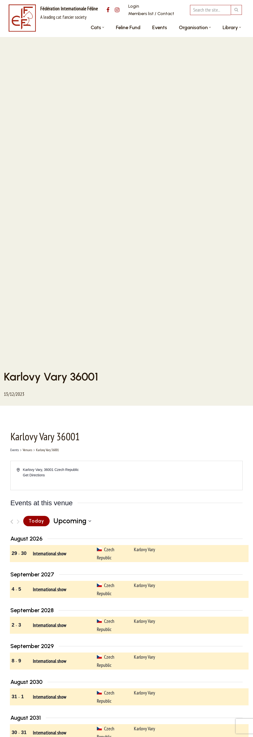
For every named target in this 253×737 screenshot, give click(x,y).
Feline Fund (128, 27)
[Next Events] (18, 521)
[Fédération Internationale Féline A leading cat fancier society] (53, 18)
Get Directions (34, 475)
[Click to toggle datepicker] (72, 521)
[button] (103, 27)
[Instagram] (117, 10)
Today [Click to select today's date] (36, 521)
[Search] (210, 10)
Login (133, 6)
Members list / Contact (151, 13)
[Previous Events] (11, 521)
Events (159, 27)
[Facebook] (108, 10)
